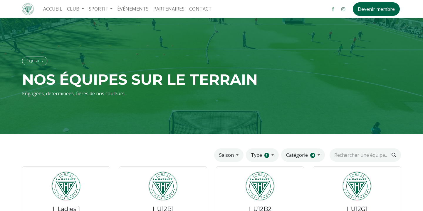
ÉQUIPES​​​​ (34, 61)
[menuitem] (53, 9)
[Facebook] (333, 9)
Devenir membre (376, 9)
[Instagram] (343, 9)
